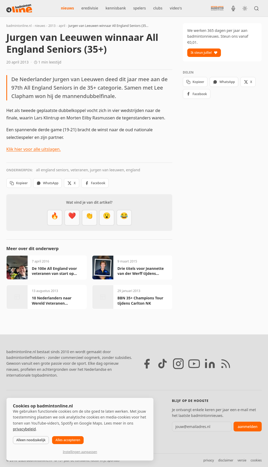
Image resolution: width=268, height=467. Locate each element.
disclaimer (225, 460)
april (62, 25)
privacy (208, 460)
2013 (51, 25)
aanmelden (247, 426)
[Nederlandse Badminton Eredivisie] (217, 8)
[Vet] (54, 218)
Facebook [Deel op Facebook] (95, 183)
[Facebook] (147, 363)
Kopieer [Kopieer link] (19, 183)
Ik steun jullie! (204, 52)
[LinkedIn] (210, 363)
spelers (139, 8)
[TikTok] (162, 363)
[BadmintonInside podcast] (233, 8)
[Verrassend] (106, 218)
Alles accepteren (67, 440)
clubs (158, 8)
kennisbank (115, 8)
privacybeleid (24, 428)
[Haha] (124, 218)
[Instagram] (178, 363)
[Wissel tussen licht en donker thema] (245, 8)
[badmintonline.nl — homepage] (19, 8)
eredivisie (89, 8)
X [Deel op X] (71, 183)
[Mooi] (72, 218)
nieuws (67, 8)
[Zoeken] (256, 8)
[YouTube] (194, 363)
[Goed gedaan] (89, 218)
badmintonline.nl (19, 25)
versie (241, 460)
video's (176, 8)
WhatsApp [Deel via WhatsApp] (47, 183)
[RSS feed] (225, 363)
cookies (256, 460)
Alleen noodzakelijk (30, 440)
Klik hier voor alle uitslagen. (33, 149)
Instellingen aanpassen (80, 452)
